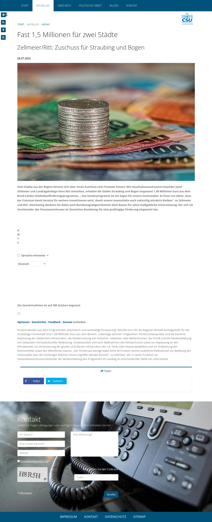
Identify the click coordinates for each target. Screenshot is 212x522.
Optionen (23, 322)
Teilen (106, 371)
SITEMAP (139, 517)
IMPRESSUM (68, 517)
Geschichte (39, 322)
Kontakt (131, 5)
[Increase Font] (3, 30)
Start (25, 5)
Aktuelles (43, 5)
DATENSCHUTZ (115, 517)
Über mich (64, 5)
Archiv (46, 24)
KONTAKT (91, 517)
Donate (68, 322)
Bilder (114, 5)
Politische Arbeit (90, 5)
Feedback (55, 322)
